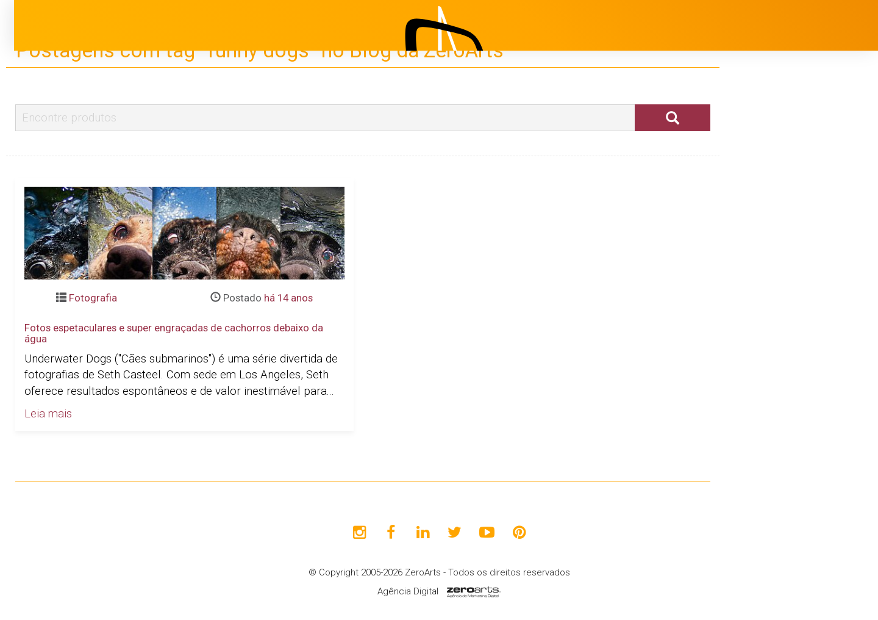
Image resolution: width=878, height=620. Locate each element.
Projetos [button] (762, 247)
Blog (761, 277)
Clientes (770, 308)
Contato (770, 369)
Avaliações (777, 338)
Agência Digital (407, 591)
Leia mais (48, 413)
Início (763, 186)
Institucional (780, 216)
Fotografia (93, 298)
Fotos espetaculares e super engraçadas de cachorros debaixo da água (173, 333)
